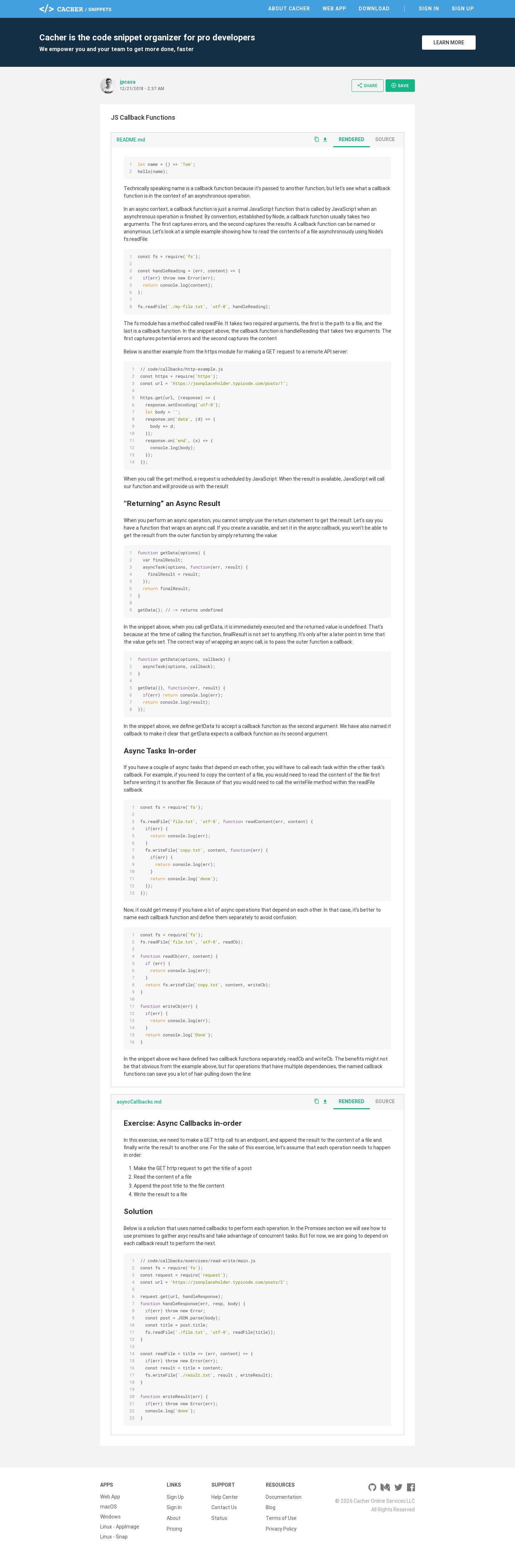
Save (400, 85)
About (174, 1516)
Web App (334, 8)
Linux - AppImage (119, 1526)
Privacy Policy (281, 1526)
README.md (131, 140)
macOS (108, 1506)
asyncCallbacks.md (139, 1102)
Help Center (224, 1496)
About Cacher (289, 8)
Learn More (448, 42)
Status (219, 1516)
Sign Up (463, 8)
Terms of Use (281, 1516)
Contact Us (224, 1506)
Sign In (429, 8)
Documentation (283, 1496)
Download (374, 8)
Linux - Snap (114, 1536)
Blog (270, 1506)
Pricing (174, 1526)
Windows (110, 1516)
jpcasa (128, 82)
